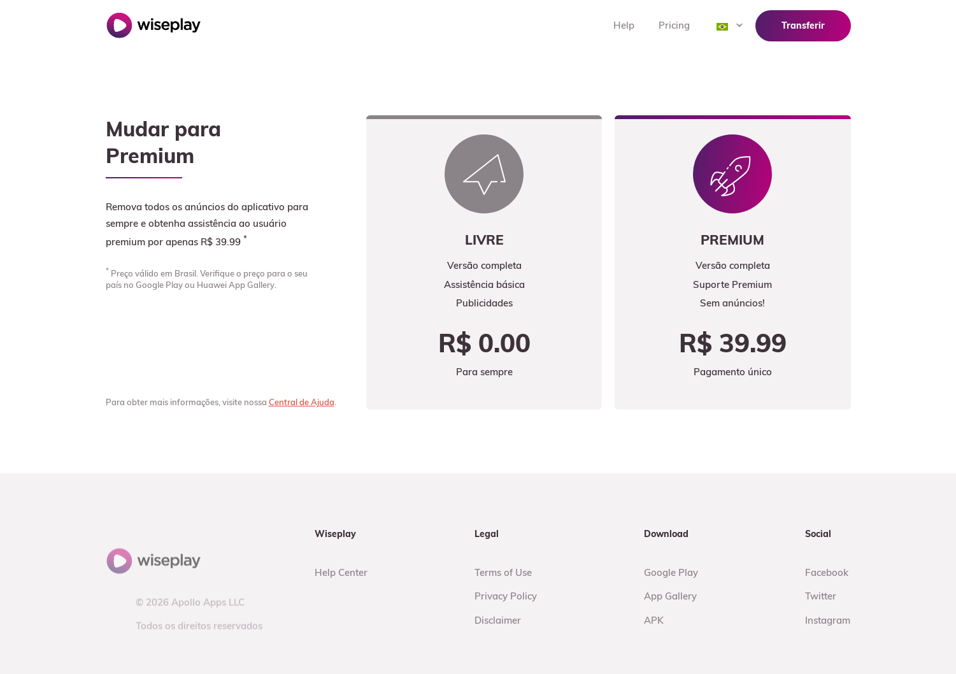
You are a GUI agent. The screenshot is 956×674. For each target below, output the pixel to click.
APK (654, 664)
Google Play (671, 616)
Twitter (820, 640)
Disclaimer (497, 664)
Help (623, 25)
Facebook (826, 616)
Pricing (674, 25)
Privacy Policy (505, 640)
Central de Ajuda (301, 402)
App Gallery (670, 640)
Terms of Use (503, 616)
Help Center (341, 616)
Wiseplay (153, 25)
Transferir (803, 25)
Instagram (827, 664)
